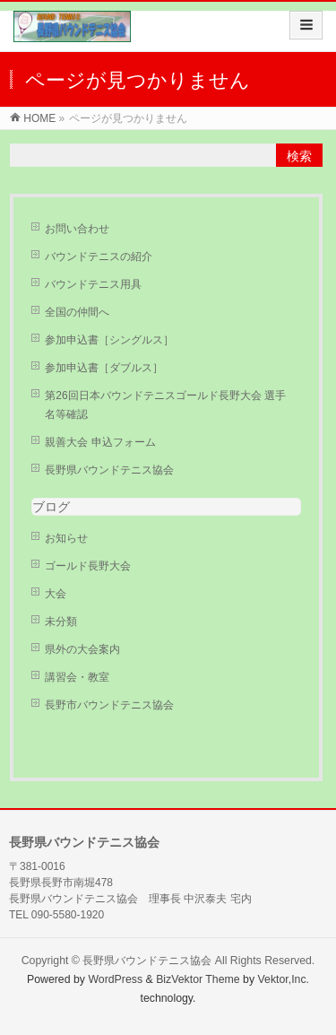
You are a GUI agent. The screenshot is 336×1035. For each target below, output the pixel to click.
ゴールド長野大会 (88, 566)
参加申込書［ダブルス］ (104, 367)
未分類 (61, 621)
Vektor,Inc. (284, 979)
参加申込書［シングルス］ (109, 340)
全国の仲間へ (77, 312)
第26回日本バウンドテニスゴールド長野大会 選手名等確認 (165, 405)
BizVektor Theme (198, 979)
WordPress (115, 979)
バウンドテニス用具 (93, 284)
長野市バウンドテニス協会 (109, 705)
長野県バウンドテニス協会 (109, 470)
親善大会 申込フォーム (100, 442)
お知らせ (66, 538)
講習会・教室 (77, 677)
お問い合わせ (77, 228)
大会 (55, 593)
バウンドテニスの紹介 (98, 256)
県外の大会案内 (82, 649)
